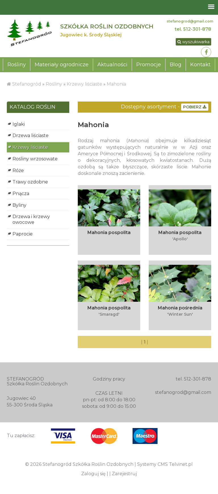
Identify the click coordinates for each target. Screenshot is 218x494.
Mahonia (116, 84)
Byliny (19, 205)
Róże (18, 170)
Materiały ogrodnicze (62, 64)
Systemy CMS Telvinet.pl (165, 464)
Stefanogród (26, 84)
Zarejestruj (124, 473)
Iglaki (18, 124)
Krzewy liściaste (84, 84)
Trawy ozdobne (30, 182)
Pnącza (20, 193)
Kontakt (200, 64)
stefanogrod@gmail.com (190, 21)
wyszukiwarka (193, 41)
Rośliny (16, 64)
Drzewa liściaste (30, 135)
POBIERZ (194, 106)
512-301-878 (197, 29)
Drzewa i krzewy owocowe (31, 219)
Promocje (148, 64)
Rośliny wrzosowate (35, 159)
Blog (175, 64)
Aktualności (112, 64)
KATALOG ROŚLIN (32, 107)
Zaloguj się (93, 473)
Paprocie (22, 234)
